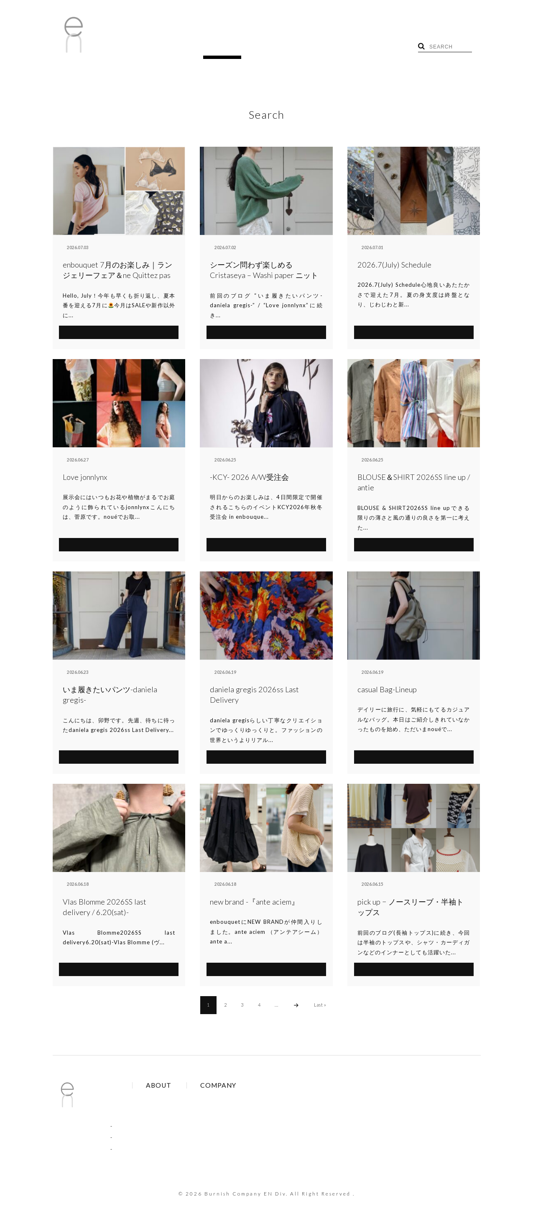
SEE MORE (119, 319)
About (237, 1085)
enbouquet (74, 235)
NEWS (122, 1114)
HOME (121, 49)
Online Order (184, 1097)
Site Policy (180, 1109)
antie (362, 235)
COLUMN (126, 1125)
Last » (320, 992)
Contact (240, 1097)
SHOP (219, 49)
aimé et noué (223, 235)
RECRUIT (255, 49)
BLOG (152, 49)
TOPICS (185, 49)
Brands (176, 1085)
